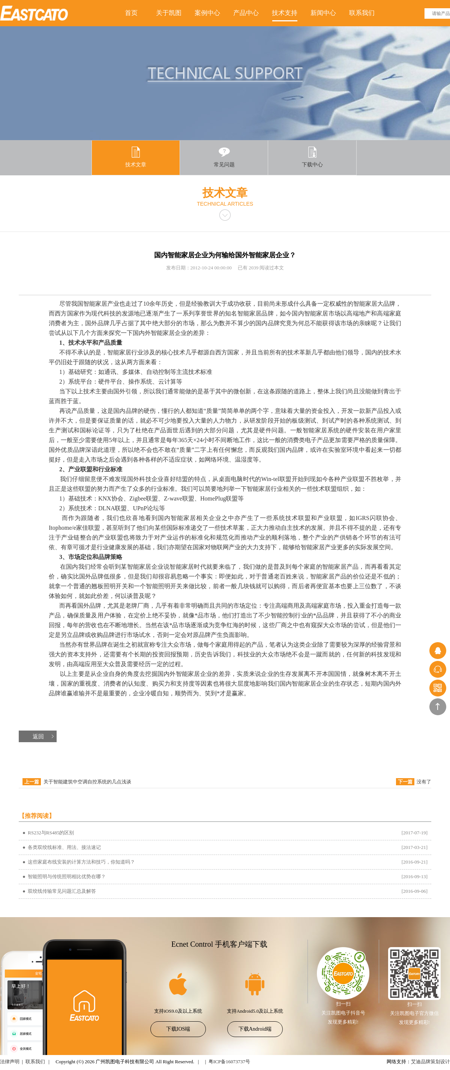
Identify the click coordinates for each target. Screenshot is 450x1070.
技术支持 (284, 12)
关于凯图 (169, 12)
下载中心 (312, 156)
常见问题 (224, 156)
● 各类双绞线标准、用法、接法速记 (61, 847)
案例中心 (207, 12)
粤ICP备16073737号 (229, 1061)
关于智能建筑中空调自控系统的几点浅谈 (87, 782)
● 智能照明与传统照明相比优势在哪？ (64, 876)
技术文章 (135, 156)
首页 (131, 12)
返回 (38, 737)
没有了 (424, 782)
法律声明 (10, 1061)
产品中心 (246, 12)
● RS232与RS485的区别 (48, 832)
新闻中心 (323, 12)
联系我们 (362, 12)
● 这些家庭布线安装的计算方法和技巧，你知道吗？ (78, 862)
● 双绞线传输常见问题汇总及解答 (59, 891)
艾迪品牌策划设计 (430, 1061)
